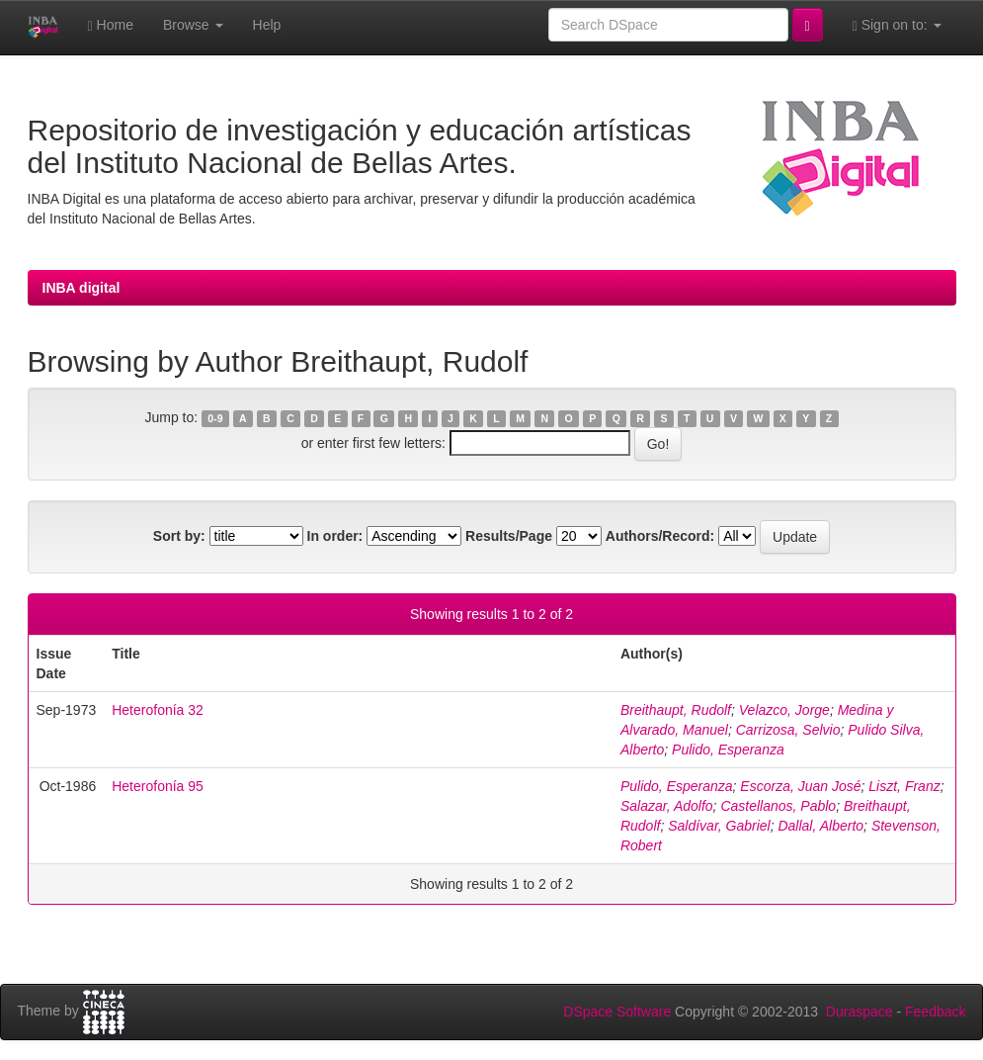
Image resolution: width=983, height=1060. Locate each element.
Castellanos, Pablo (778, 806)
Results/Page (508, 536)
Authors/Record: (660, 536)
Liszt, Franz (904, 786)
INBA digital (81, 288)
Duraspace (859, 1011)
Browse (193, 25)
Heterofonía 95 (158, 786)
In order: (335, 536)
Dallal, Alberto (820, 826)
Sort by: (179, 536)
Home (110, 25)
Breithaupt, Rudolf (675, 710)
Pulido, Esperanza (728, 749)
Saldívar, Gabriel (719, 826)
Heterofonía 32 (158, 710)
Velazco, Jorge (784, 710)
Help (267, 25)
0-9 (214, 418)
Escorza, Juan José (800, 786)
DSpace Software (617, 1011)
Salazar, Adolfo (666, 806)
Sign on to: (897, 25)
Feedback (935, 1011)
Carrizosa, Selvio (788, 730)
